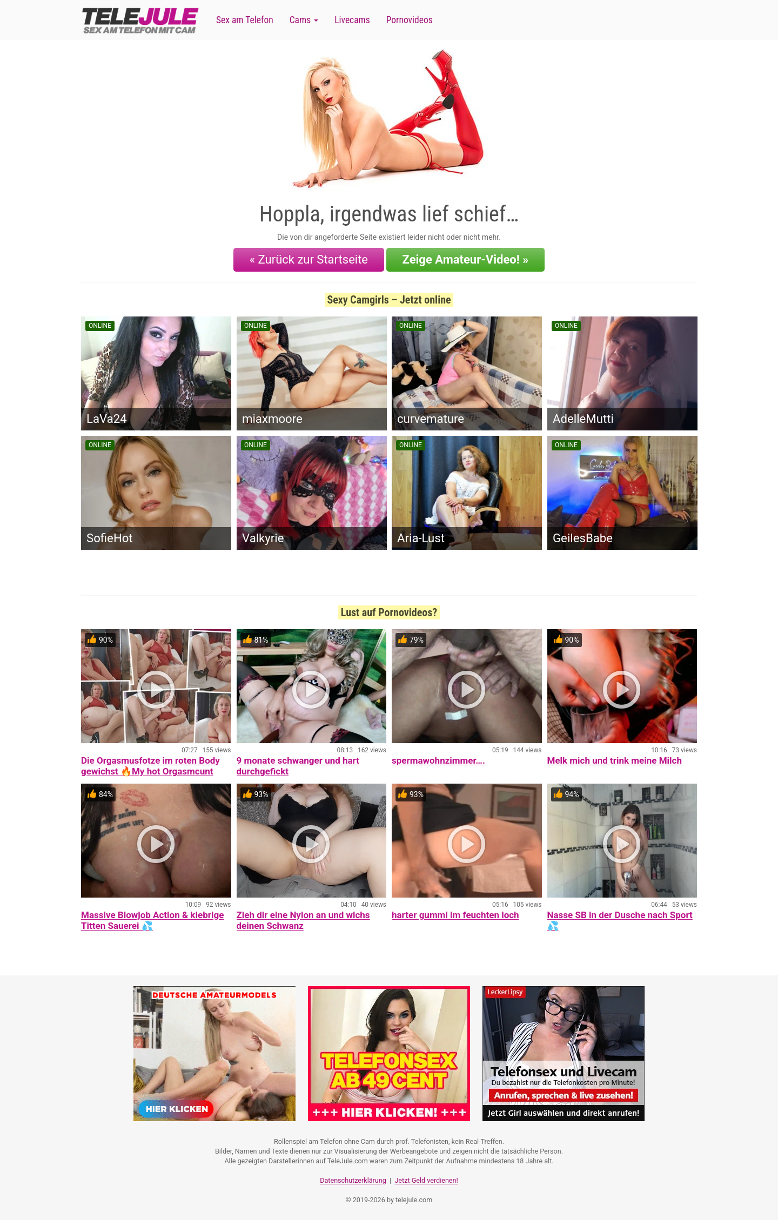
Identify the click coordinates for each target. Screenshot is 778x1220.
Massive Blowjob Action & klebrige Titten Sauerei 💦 (152, 920)
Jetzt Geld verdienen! (426, 1180)
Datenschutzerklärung (353, 1180)
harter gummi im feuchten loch (455, 914)
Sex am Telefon (244, 20)
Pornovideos (409, 20)
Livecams (352, 20)
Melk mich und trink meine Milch (614, 760)
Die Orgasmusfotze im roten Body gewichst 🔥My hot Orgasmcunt (150, 766)
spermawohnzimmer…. (438, 760)
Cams (304, 20)
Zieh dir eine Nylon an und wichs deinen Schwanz (303, 920)
